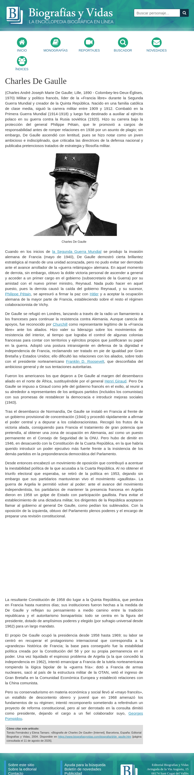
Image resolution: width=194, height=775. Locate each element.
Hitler (94, 275)
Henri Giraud (115, 362)
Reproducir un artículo (26, 759)
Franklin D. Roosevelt (85, 343)
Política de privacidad (82, 763)
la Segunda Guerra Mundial (77, 233)
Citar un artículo (21, 763)
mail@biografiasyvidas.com (170, 763)
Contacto (15, 755)
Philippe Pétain (18, 275)
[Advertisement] (74, 539)
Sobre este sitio (21, 746)
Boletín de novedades (82, 750)
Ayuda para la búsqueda (84, 746)
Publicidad (73, 755)
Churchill (60, 305)
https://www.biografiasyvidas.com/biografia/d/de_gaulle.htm (94, 717)
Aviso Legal (74, 759)
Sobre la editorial (22, 750)
